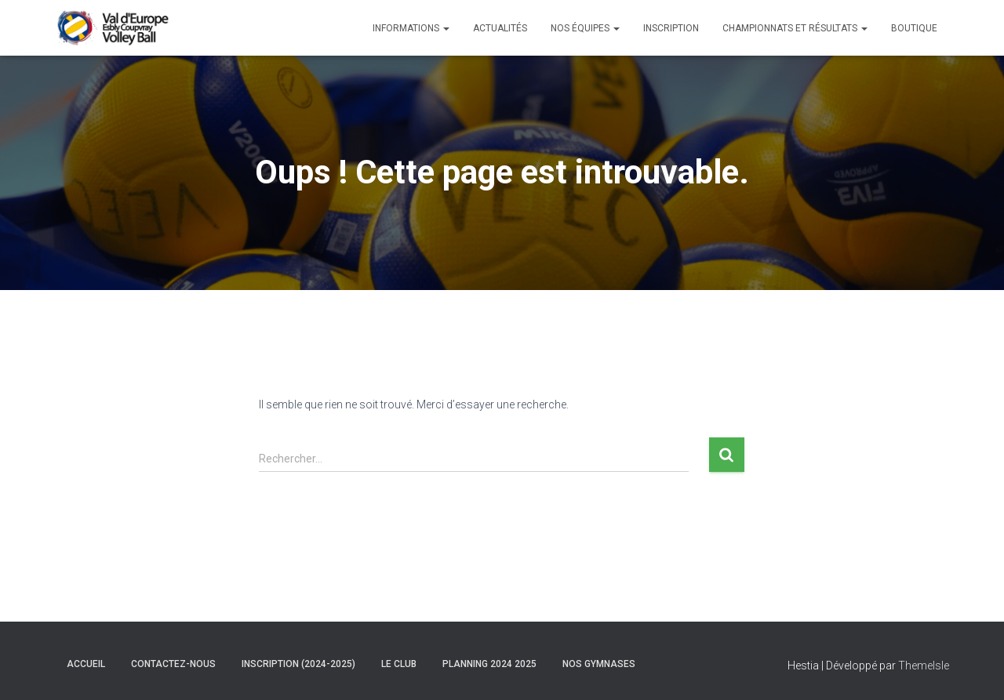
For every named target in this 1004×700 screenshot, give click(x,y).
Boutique (914, 28)
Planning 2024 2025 (489, 663)
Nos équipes (585, 28)
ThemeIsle (923, 665)
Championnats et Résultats (795, 28)
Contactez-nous (173, 663)
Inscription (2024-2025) (298, 663)
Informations (411, 28)
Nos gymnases (598, 663)
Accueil (86, 663)
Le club (399, 663)
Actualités (500, 28)
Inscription (671, 28)
